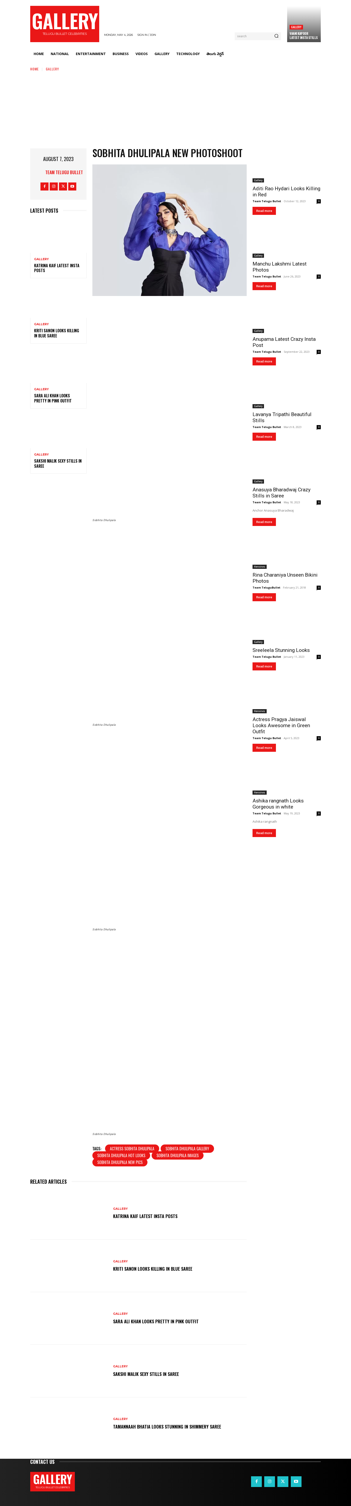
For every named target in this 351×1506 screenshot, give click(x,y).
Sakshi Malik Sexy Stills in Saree (58, 463)
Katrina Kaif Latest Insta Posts (56, 268)
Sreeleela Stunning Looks (281, 650)
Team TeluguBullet (266, 587)
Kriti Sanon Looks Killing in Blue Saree (56, 333)
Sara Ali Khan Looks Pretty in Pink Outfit (53, 398)
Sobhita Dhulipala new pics (120, 1162)
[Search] (276, 36)
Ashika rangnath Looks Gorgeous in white (278, 804)
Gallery (296, 27)
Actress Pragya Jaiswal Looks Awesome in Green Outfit (281, 725)
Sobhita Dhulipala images (177, 1155)
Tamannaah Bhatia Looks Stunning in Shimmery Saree (170, 1426)
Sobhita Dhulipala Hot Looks (121, 1155)
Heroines (259, 566)
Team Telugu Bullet (64, 172)
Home (34, 68)
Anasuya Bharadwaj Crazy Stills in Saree (282, 493)
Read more (264, 211)
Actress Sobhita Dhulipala (132, 1149)
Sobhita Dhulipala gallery (187, 1149)
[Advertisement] (175, 108)
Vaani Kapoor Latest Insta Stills (304, 35)
